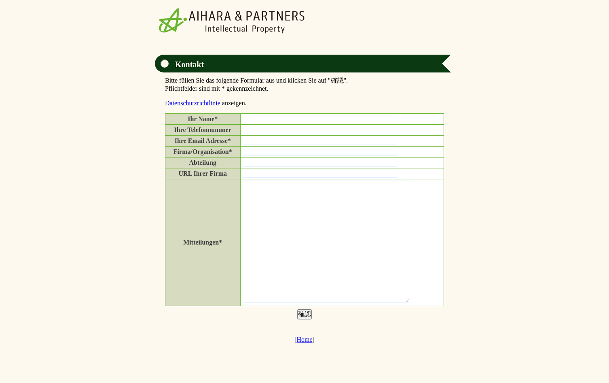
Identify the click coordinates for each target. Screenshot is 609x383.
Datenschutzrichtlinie (192, 103)
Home (304, 363)
